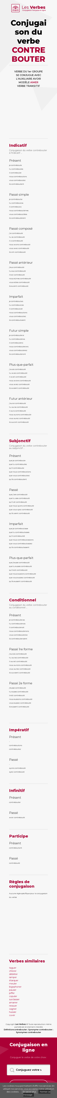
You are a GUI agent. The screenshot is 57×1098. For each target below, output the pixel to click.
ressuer (13, 1005)
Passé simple (19, 194)
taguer (12, 967)
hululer (12, 1012)
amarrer (13, 1002)
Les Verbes (20, 1024)
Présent (15, 160)
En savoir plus (29, 1091)
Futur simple (19, 330)
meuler (13, 983)
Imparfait (16, 296)
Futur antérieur (20, 398)
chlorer (12, 971)
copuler (13, 996)
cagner (13, 1009)
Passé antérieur (21, 262)
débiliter (13, 974)
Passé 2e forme (20, 683)
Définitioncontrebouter (15, 1029)
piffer (12, 993)
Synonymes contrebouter (28, 1032)
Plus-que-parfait (21, 364)
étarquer (13, 980)
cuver (12, 1015)
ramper (13, 977)
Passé (13, 490)
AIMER (34, 82)
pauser (12, 990)
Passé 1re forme (21, 649)
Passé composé (21, 228)
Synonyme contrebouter (40, 1029)
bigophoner (15, 986)
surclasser (14, 999)
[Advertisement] (28, 115)
